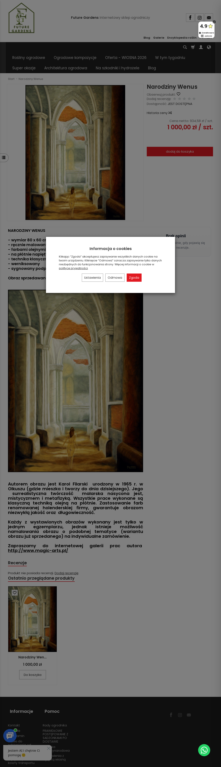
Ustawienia (92, 277)
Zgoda (134, 277)
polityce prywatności (73, 268)
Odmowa (115, 277)
